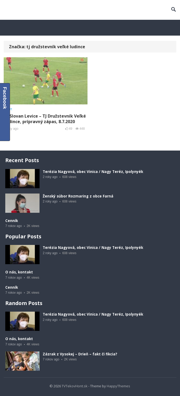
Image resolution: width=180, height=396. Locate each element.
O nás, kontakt (19, 272)
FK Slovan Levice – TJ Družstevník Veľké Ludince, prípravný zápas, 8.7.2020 (45, 118)
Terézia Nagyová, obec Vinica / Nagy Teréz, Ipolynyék (93, 171)
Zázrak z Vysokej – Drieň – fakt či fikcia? (80, 354)
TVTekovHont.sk (74, 386)
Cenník (11, 220)
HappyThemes (118, 386)
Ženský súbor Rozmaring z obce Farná (78, 196)
